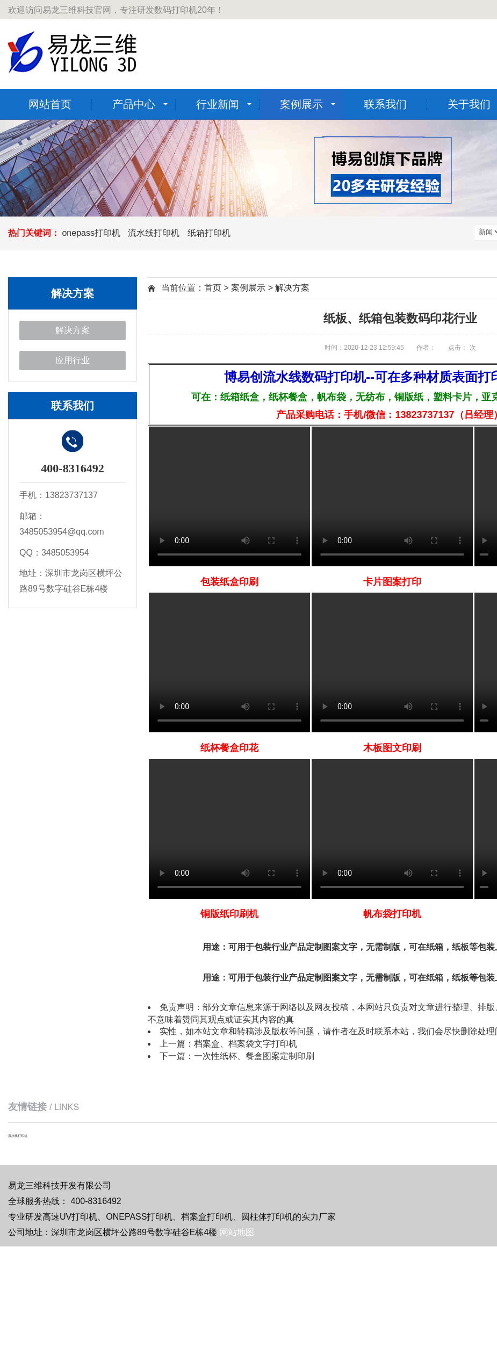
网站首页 (49, 104)
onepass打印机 (91, 232)
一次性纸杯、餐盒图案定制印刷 (254, 1056)
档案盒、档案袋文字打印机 (245, 1043)
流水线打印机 (153, 232)
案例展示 (301, 104)
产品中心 (133, 104)
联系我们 (385, 104)
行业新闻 (217, 104)
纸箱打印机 (209, 232)
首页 (212, 287)
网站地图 (237, 1232)
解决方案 (72, 330)
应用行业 (72, 360)
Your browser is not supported (229, 496)
